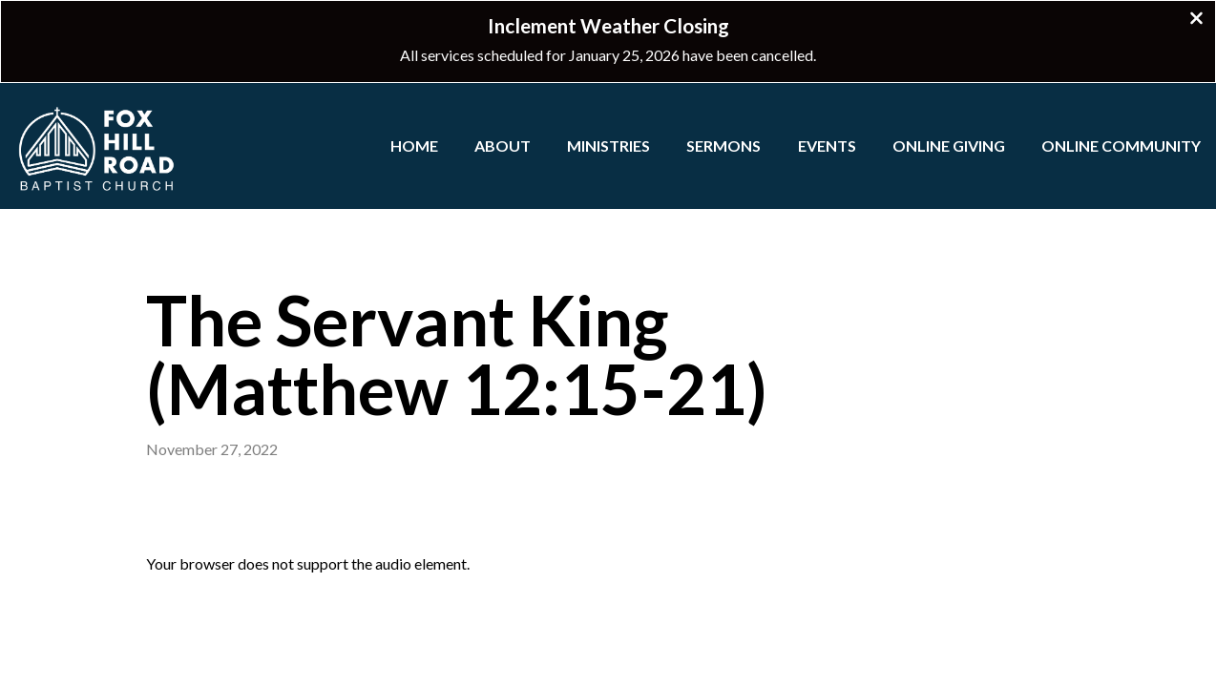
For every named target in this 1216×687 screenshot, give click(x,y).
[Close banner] (1196, 20)
